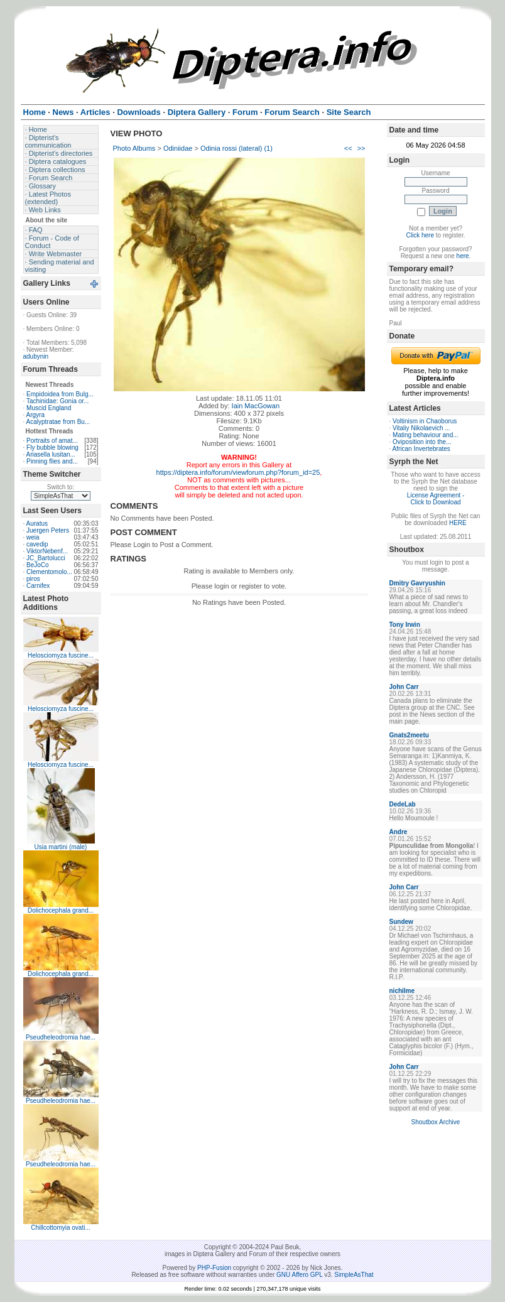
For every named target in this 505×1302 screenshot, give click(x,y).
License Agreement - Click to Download (436, 499)
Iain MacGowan (256, 406)
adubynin (36, 356)
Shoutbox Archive (435, 1122)
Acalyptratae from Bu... (58, 421)
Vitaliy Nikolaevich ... (421, 428)
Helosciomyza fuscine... (61, 655)
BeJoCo (37, 564)
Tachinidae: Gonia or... (57, 401)
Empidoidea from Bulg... (60, 394)
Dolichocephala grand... (61, 910)
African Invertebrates (421, 448)
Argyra (35, 414)
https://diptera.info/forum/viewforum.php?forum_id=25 (238, 472)
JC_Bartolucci (45, 558)
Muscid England (48, 407)
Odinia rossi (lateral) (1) (236, 148)
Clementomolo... (49, 571)
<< (348, 148)
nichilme (402, 990)
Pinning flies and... (52, 461)
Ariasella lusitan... (50, 454)
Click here (420, 235)
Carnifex (38, 585)
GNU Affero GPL (299, 1274)
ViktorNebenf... (47, 551)
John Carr (404, 686)
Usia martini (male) (61, 847)
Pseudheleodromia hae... (60, 1037)
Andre (398, 831)
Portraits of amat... (52, 440)
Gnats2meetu (409, 735)
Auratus (37, 523)
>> (361, 148)
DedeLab (402, 804)
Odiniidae (177, 148)
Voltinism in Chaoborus (425, 421)
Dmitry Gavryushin (417, 583)
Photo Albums (134, 148)
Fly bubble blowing (52, 447)
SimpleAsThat (353, 1274)
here (463, 255)
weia (33, 537)
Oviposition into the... (422, 441)
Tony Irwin (404, 624)
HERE (458, 522)
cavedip (37, 544)
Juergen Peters (47, 530)
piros (33, 578)
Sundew (401, 921)
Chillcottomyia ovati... (60, 1227)
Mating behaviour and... (426, 434)
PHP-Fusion (214, 1267)
